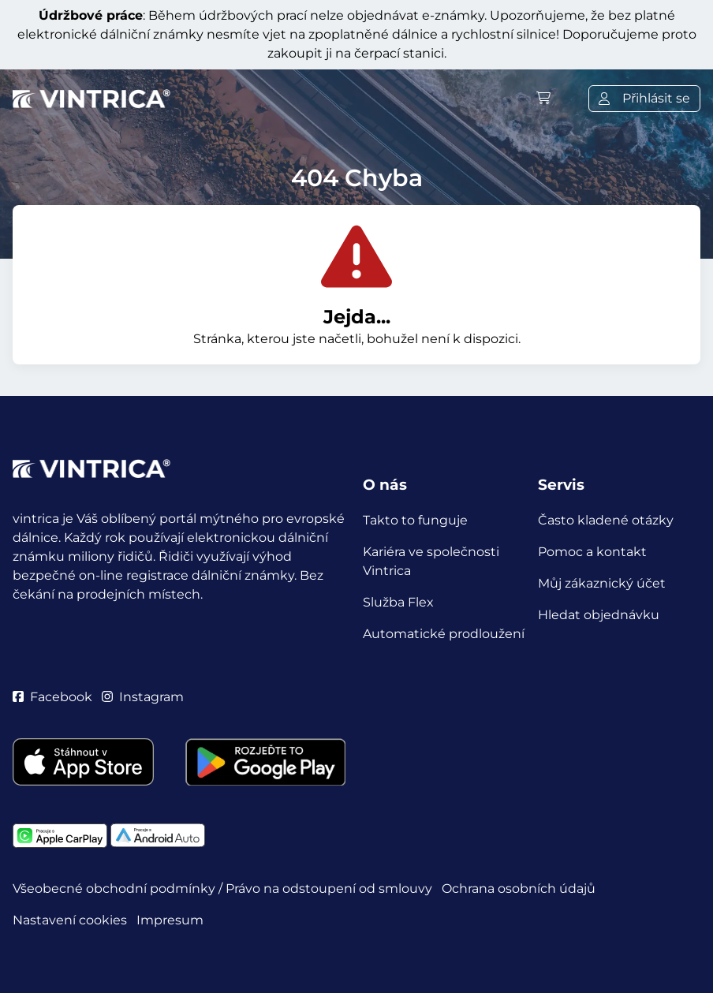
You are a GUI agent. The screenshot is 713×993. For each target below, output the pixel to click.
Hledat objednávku (598, 614)
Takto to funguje (415, 520)
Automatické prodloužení (443, 633)
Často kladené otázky (606, 520)
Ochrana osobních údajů (518, 888)
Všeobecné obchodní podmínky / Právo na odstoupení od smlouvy (222, 888)
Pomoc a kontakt (592, 551)
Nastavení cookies (70, 920)
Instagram (143, 696)
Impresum (169, 920)
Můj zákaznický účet (602, 583)
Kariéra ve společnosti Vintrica (431, 561)
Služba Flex (398, 602)
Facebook (52, 696)
